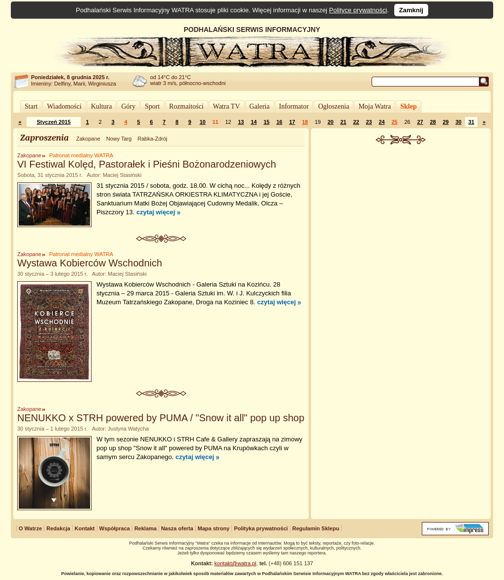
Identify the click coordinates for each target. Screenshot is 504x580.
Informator (294, 106)
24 (381, 122)
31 (471, 122)
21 (343, 122)
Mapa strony (214, 528)
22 (356, 122)
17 (292, 122)
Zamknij (411, 10)
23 (369, 122)
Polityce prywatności (358, 10)
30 (458, 122)
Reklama (145, 528)
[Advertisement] (401, 218)
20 (330, 122)
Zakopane (88, 139)
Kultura (101, 106)
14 (253, 122)
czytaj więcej (155, 212)
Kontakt (85, 528)
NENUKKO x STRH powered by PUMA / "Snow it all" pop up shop (160, 417)
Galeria (260, 106)
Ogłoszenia (333, 106)
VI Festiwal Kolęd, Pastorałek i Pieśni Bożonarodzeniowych (146, 164)
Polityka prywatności (260, 528)
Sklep (408, 106)
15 (266, 122)
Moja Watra (374, 106)
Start (31, 106)
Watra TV (226, 106)
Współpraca (114, 528)
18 (305, 122)
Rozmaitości (186, 106)
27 (420, 122)
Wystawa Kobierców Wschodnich (89, 263)
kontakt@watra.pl (235, 563)
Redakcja (58, 528)
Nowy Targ (119, 139)
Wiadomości (64, 106)
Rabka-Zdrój (152, 139)
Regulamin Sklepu (315, 528)
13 (241, 122)
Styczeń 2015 (53, 122)
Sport (152, 106)
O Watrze (30, 528)
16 (279, 122)
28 (433, 122)
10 (202, 122)
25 (394, 122)
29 (445, 122)
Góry (128, 106)
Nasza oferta (177, 528)
